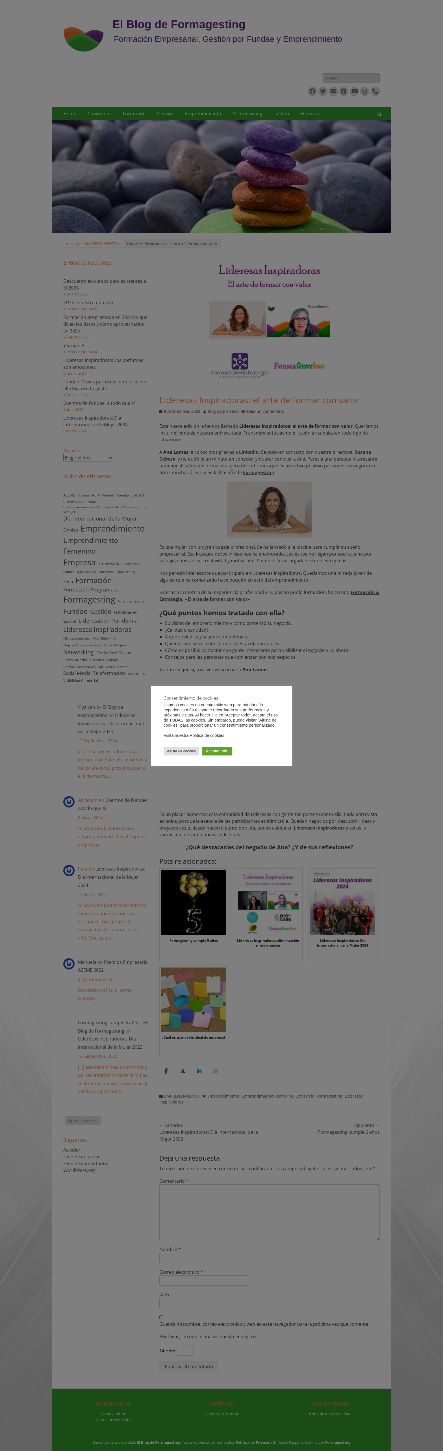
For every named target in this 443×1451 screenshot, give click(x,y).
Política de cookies (207, 735)
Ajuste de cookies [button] (181, 751)
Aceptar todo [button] (217, 751)
